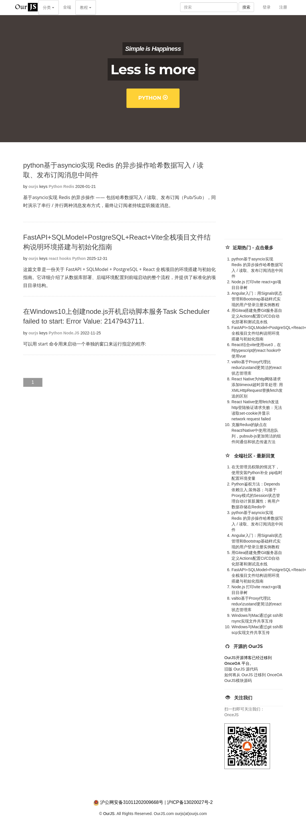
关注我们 (243, 697)
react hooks (60, 258)
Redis (68, 186)
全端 (67, 7)
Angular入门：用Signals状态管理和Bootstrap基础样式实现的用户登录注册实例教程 (256, 299)
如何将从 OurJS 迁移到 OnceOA (253, 675)
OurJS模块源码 (238, 680)
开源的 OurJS (248, 646)
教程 (85, 7)
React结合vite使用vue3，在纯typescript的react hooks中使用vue (256, 350)
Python (153, 98)
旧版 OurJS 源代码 (241, 669)
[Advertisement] (261, 196)
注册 (283, 7)
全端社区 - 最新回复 (254, 456)
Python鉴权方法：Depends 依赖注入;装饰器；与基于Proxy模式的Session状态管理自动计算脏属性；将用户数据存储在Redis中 (255, 495)
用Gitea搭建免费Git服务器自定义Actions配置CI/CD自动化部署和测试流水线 (256, 316)
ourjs (33, 186)
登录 (267, 7)
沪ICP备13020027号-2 (190, 802)
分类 (48, 7)
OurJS (108, 813)
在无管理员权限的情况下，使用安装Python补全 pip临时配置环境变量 (256, 473)
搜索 (246, 7)
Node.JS (71, 333)
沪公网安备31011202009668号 (131, 802)
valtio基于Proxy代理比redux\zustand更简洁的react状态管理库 (256, 368)
